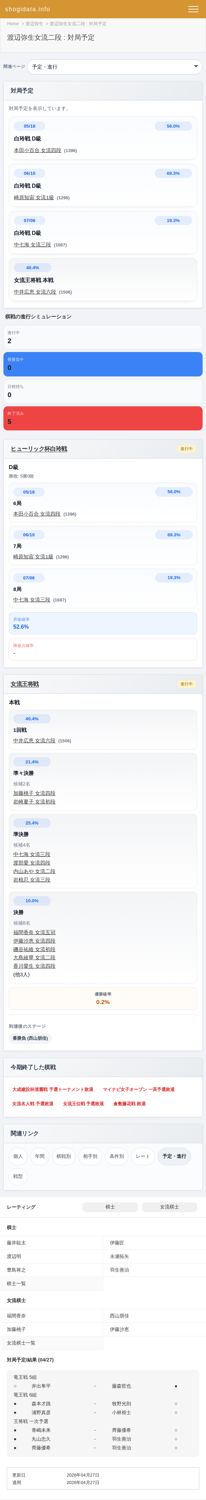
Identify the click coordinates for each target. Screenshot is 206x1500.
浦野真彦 (41, 1412)
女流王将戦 (25, 684)
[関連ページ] (115, 66)
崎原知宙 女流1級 (34, 197)
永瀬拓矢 (119, 1256)
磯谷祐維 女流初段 (34, 949)
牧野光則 (121, 1403)
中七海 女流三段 (32, 244)
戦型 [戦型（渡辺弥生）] (18, 1176)
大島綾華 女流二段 (34, 957)
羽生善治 (119, 1270)
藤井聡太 (16, 1242)
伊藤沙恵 (119, 1329)
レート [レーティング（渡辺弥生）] (143, 1156)
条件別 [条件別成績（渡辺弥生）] (117, 1156)
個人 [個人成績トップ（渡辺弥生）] (18, 1156)
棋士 (110, 1206)
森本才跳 (41, 1403)
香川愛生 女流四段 (34, 966)
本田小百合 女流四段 (37, 150)
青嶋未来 (41, 1430)
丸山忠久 (41, 1439)
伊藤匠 (117, 1242)
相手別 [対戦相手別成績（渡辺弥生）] (90, 1156)
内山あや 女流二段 (34, 871)
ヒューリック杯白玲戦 (39, 449)
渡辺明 (14, 1256)
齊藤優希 (121, 1430)
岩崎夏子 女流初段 (34, 801)
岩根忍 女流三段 (31, 880)
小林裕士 (121, 1412)
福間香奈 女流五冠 (34, 932)
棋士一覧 (16, 1283)
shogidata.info (27, 9)
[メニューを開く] (193, 9)
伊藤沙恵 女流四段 (34, 941)
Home (13, 23)
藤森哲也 (121, 1386)
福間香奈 (16, 1315)
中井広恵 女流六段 (35, 292)
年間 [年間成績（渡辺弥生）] (40, 1156)
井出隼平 (41, 1386)
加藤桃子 (16, 1329)
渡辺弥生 (34, 23)
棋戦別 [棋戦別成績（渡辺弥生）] (64, 1156)
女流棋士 (169, 1206)
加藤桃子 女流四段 (34, 793)
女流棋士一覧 (21, 1343)
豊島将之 (16, 1270)
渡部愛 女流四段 (31, 863)
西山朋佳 (119, 1315)
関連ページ (14, 67)
